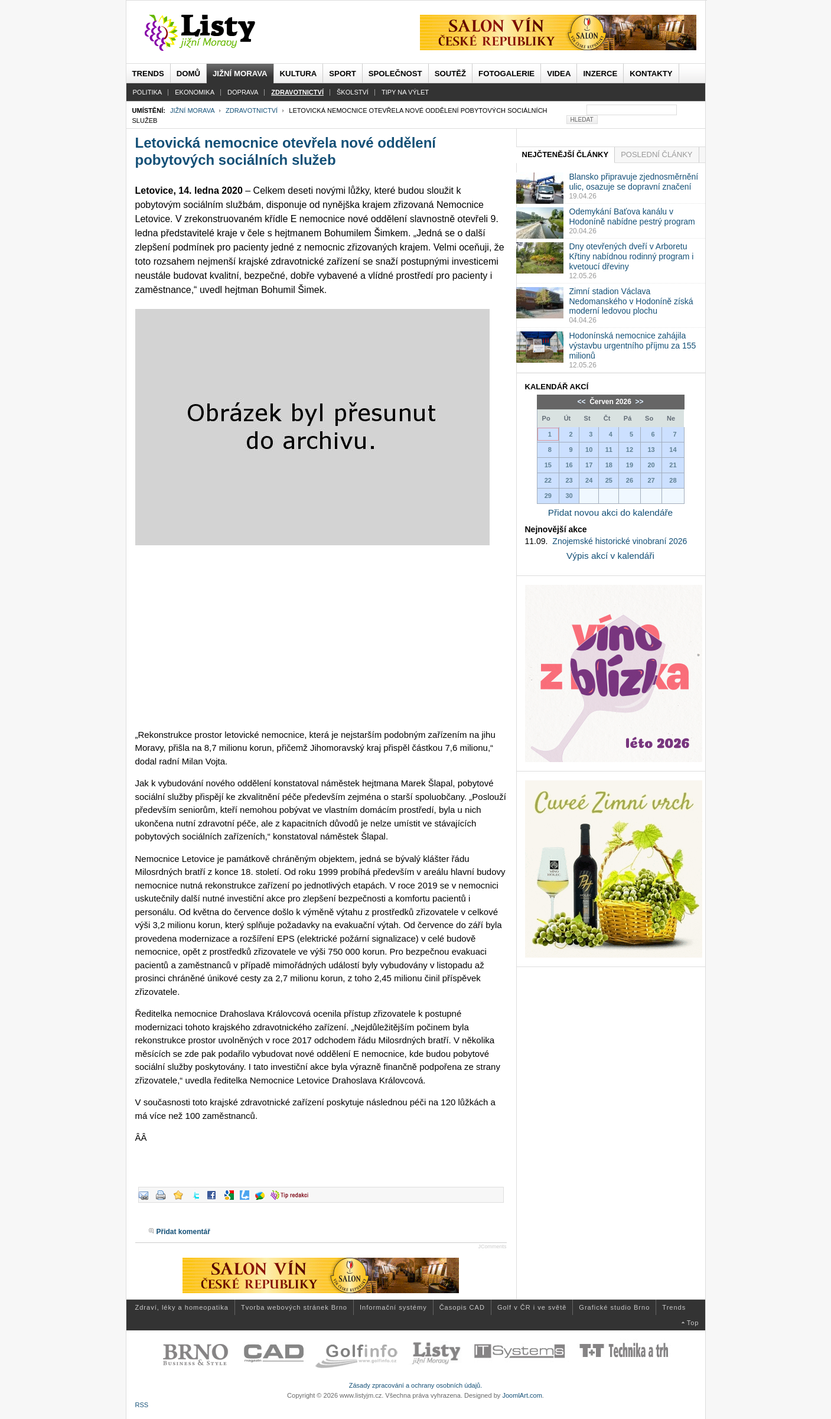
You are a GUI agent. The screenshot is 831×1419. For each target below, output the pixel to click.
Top (693, 1322)
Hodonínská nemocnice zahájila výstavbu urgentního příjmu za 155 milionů (632, 345)
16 (568, 464)
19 (629, 464)
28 (672, 480)
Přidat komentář (183, 1232)
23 (568, 480)
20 (650, 464)
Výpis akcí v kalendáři (610, 556)
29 (548, 495)
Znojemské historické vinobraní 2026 (619, 541)
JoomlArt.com (522, 1395)
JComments (492, 1246)
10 (588, 449)
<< (582, 402)
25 (608, 480)
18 (608, 464)
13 (650, 449)
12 (629, 449)
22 (548, 480)
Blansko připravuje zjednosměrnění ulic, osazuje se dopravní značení (634, 181)
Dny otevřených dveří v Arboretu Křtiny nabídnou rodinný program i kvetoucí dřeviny (631, 256)
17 (588, 464)
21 (672, 464)
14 (672, 449)
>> (638, 402)
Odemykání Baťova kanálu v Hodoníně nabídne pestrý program (632, 216)
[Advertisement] (321, 637)
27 (650, 480)
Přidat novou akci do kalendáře (610, 512)
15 (548, 464)
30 (568, 495)
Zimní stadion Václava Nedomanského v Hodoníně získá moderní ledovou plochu (631, 301)
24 (588, 480)
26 (629, 480)
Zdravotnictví (252, 110)
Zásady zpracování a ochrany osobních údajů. (416, 1385)
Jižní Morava (192, 110)
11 (608, 449)
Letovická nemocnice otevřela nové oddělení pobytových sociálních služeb (285, 151)
